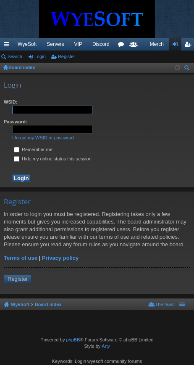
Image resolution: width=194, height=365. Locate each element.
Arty (106, 346)
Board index (48, 304)
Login (40, 56)
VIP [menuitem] (78, 44)
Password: (15, 121)
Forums (122, 46)
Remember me (33, 149)
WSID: (10, 101)
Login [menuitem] (177, 46)
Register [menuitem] (189, 46)
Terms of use (20, 258)
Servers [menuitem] (55, 44)
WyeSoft (27, 44)
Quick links (8, 46)
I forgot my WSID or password (43, 137)
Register (66, 56)
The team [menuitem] (165, 304)
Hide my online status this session (53, 158)
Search (15, 56)
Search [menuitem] (187, 68)
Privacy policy (60, 258)
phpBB (73, 339)
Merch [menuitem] (157, 44)
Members (135, 46)
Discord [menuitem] (101, 44)
